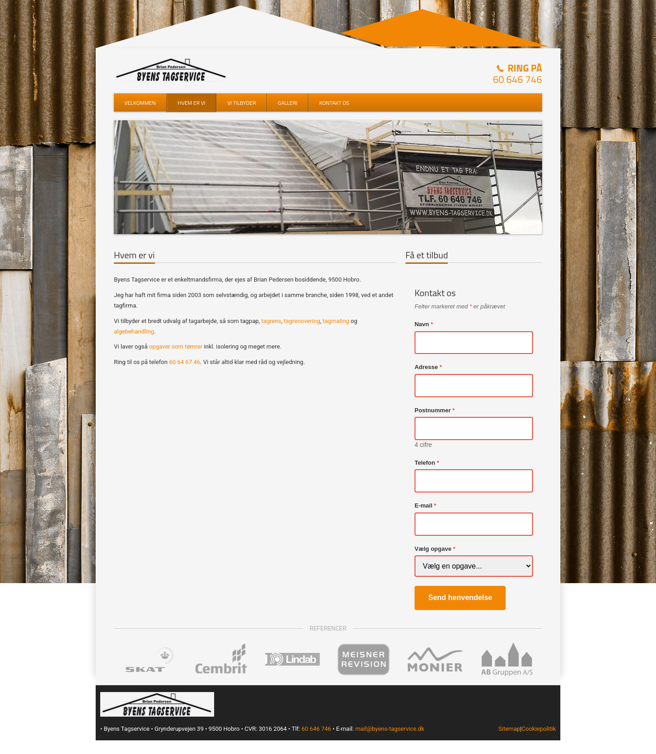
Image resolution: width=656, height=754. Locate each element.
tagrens (271, 321)
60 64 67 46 (184, 362)
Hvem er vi (191, 102)
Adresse (426, 367)
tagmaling (336, 321)
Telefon (425, 462)
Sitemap (509, 728)
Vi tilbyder (241, 102)
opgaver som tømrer (175, 346)
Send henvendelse (460, 597)
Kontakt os (334, 102)
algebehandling (134, 331)
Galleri (287, 102)
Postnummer (433, 410)
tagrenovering (302, 321)
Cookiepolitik (539, 728)
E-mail (423, 505)
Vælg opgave (433, 548)
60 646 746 (517, 79)
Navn (422, 324)
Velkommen (140, 102)
